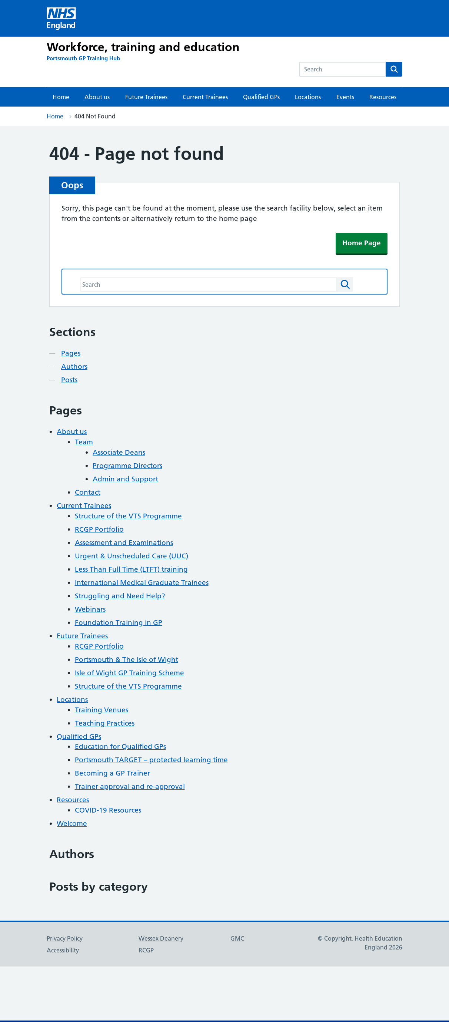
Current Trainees (205, 97)
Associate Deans (119, 452)
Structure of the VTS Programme (128, 516)
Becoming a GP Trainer (112, 773)
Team (84, 442)
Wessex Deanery (161, 938)
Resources (382, 97)
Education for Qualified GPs (120, 746)
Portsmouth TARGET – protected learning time (151, 760)
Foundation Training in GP (118, 622)
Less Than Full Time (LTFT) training (131, 569)
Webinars (90, 609)
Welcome (72, 823)
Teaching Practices (104, 723)
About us (97, 97)
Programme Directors (127, 465)
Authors (74, 366)
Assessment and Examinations (124, 542)
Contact (87, 492)
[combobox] (342, 69)
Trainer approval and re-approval (130, 786)
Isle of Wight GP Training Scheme (129, 673)
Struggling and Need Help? (120, 596)
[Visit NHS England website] (61, 18)
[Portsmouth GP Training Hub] (83, 58)
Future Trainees (146, 97)
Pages (70, 353)
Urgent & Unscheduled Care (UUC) (131, 556)
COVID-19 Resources (108, 810)
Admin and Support (125, 479)
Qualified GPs (261, 97)
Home (61, 97)
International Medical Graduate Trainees (142, 582)
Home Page (361, 243)
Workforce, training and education (143, 47)
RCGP (146, 950)
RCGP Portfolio (99, 529)
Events (345, 97)
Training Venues (101, 710)
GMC (237, 938)
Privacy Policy (65, 938)
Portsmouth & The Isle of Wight (126, 659)
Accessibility (63, 950)
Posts (69, 380)
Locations (308, 97)
